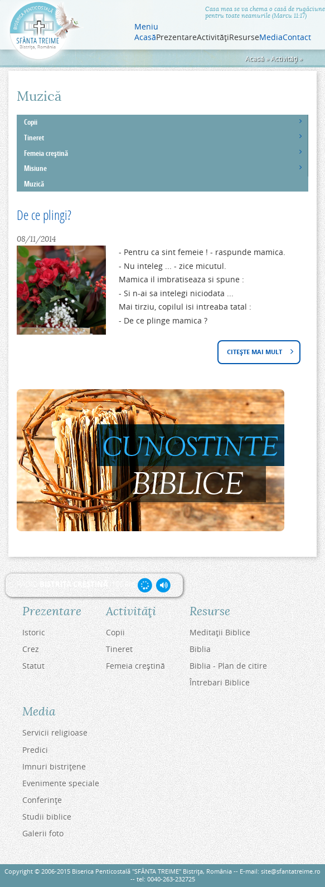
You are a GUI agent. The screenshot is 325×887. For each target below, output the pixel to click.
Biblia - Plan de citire (228, 665)
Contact (297, 37)
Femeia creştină (46, 153)
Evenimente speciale (60, 783)
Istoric (33, 632)
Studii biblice (46, 816)
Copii (30, 122)
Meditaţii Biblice (220, 632)
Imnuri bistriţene (54, 766)
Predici (35, 749)
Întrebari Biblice (220, 682)
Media (271, 37)
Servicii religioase (55, 732)
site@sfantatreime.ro (291, 871)
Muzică (34, 184)
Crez (30, 649)
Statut (33, 665)
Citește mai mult (258, 352)
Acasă (145, 37)
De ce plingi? (44, 214)
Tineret (34, 138)
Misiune (35, 168)
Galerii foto (43, 833)
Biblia (200, 649)
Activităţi (284, 59)
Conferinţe (42, 800)
